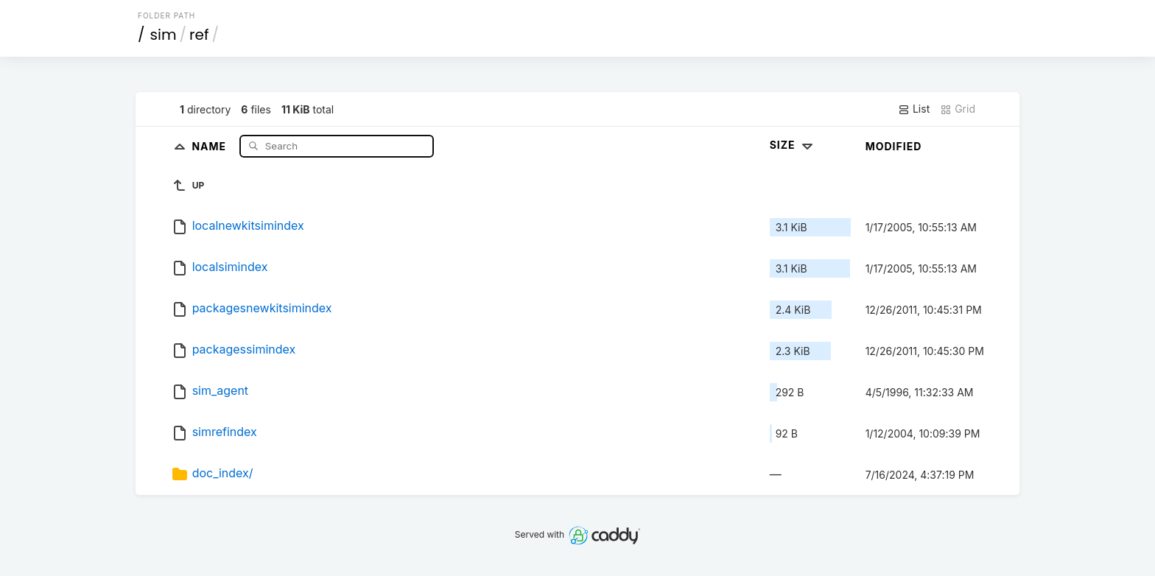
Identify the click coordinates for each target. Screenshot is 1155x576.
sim (163, 34)
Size (793, 144)
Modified (894, 146)
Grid (957, 109)
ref (198, 34)
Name (210, 145)
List (914, 109)
